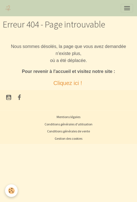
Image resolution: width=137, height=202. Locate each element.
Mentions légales (68, 117)
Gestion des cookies (68, 138)
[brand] (9, 8)
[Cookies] (11, 190)
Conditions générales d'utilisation (68, 124)
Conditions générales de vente (68, 131)
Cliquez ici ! (69, 83)
